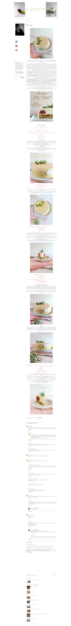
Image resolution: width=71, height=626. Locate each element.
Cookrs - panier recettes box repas (32, 464)
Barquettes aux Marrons (33, 618)
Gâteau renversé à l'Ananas (34, 595)
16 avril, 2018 (33, 535)
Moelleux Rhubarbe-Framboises (34, 609)
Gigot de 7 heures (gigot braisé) (34, 586)
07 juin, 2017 (36, 478)
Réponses (30, 432)
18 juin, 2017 (33, 433)
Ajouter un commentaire (29, 542)
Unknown (29, 459)
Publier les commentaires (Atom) (33, 575)
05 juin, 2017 (32, 454)
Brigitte (29, 454)
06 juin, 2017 (38, 464)
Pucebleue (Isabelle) (33, 508)
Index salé (29, 18)
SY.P (29, 425)
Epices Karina (30, 488)
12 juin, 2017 (33, 488)
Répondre (29, 430)
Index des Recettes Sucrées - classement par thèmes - (33, 584)
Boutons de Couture (33, 604)
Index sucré (22, 18)
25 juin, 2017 (32, 514)
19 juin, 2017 (31, 495)
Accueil (16, 18)
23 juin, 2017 (38, 508)
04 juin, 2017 (31, 425)
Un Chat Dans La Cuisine (31, 478)
